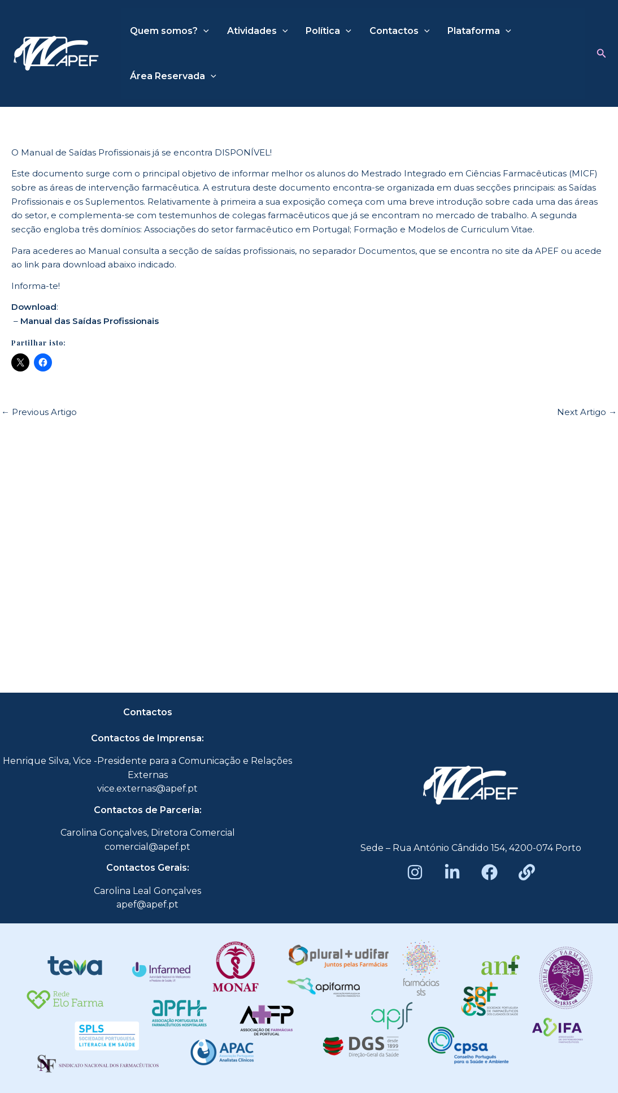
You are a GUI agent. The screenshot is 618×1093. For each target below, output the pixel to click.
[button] (602, 53)
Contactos (399, 31)
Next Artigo (587, 412)
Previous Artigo (39, 412)
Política (328, 31)
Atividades (257, 31)
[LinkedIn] (452, 872)
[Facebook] (489, 872)
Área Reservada (173, 76)
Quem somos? (169, 31)
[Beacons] (527, 872)
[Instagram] (415, 872)
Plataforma (479, 31)
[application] (203, 31)
